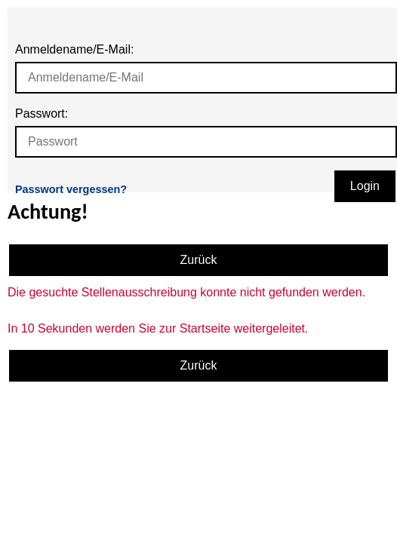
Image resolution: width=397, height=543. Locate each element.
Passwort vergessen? (71, 189)
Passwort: (41, 113)
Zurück (198, 259)
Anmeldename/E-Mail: (74, 49)
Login (365, 185)
